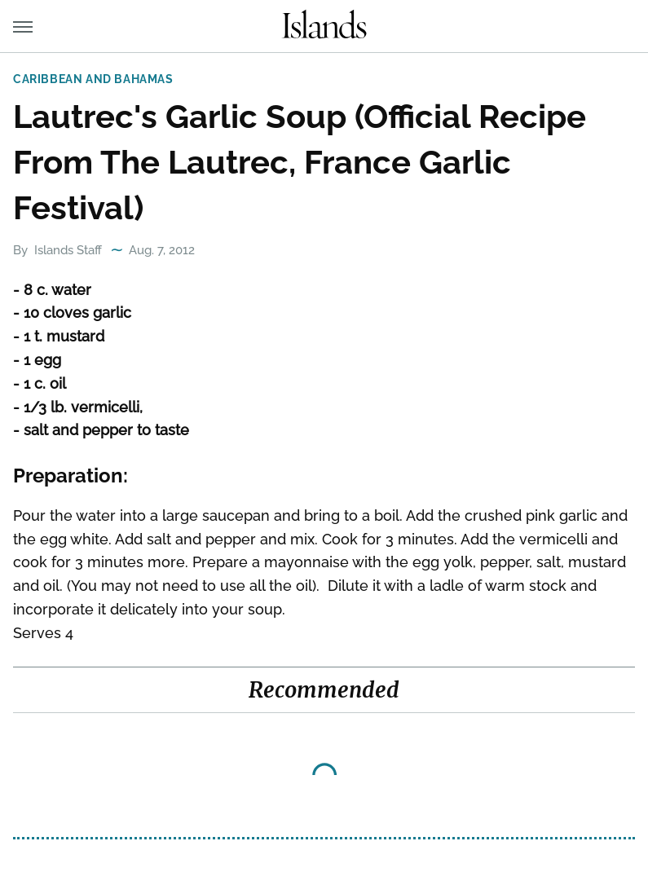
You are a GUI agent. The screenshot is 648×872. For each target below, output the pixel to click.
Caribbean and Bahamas (93, 79)
